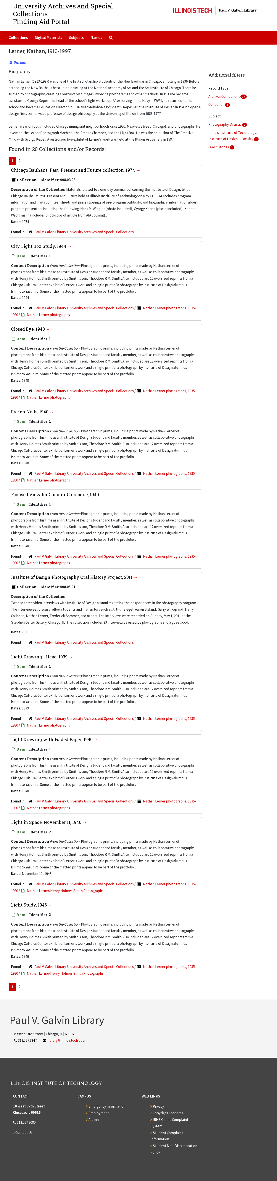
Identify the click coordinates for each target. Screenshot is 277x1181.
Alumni (94, 1119)
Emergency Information (107, 1106)
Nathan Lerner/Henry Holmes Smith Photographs (65, 890)
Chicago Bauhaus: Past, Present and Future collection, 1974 (73, 170)
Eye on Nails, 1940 (30, 411)
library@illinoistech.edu (66, 1040)
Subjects (76, 37)
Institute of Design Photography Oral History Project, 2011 (72, 577)
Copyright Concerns (168, 1112)
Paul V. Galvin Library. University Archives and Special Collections (84, 231)
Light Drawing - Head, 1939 (40, 656)
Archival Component (224, 96)
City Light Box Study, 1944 (39, 246)
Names (96, 37)
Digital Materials (48, 37)
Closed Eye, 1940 (28, 329)
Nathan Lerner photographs (48, 314)
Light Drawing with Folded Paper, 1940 (52, 739)
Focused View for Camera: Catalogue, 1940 (55, 494)
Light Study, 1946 (29, 905)
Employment (99, 1112)
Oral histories (219, 147)
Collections (18, 37)
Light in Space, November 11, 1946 (46, 822)
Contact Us (23, 1132)
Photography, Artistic (225, 124)
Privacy (158, 1106)
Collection (216, 104)
